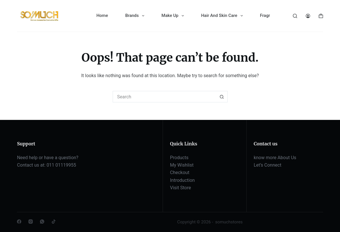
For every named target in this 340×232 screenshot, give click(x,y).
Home (102, 15)
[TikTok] (53, 221)
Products (179, 157)
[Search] (295, 16)
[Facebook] (19, 221)
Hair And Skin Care (223, 15)
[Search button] (222, 96)
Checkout (179, 172)
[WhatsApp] (42, 221)
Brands (136, 15)
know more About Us (275, 157)
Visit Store (180, 187)
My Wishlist (182, 165)
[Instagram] (30, 221)
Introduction (182, 180)
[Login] (308, 16)
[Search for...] (164, 96)
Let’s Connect (267, 165)
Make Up (174, 15)
